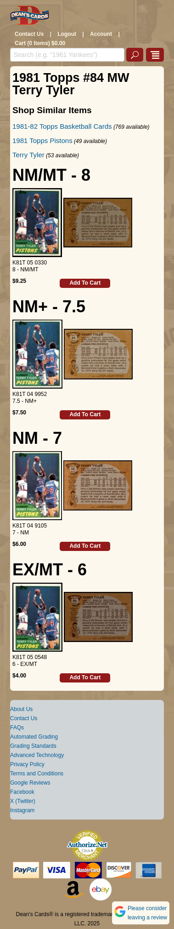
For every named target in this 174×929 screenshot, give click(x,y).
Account (101, 34)
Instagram (22, 810)
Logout (66, 34)
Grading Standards (33, 746)
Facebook (22, 792)
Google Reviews (30, 783)
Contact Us (29, 34)
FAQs (17, 727)
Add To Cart (85, 283)
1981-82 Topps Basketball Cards (62, 126)
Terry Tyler (28, 155)
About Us (21, 709)
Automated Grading (34, 737)
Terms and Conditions (36, 773)
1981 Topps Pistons (42, 140)
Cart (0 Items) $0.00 (40, 43)
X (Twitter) (22, 801)
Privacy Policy (27, 764)
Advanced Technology (37, 755)
